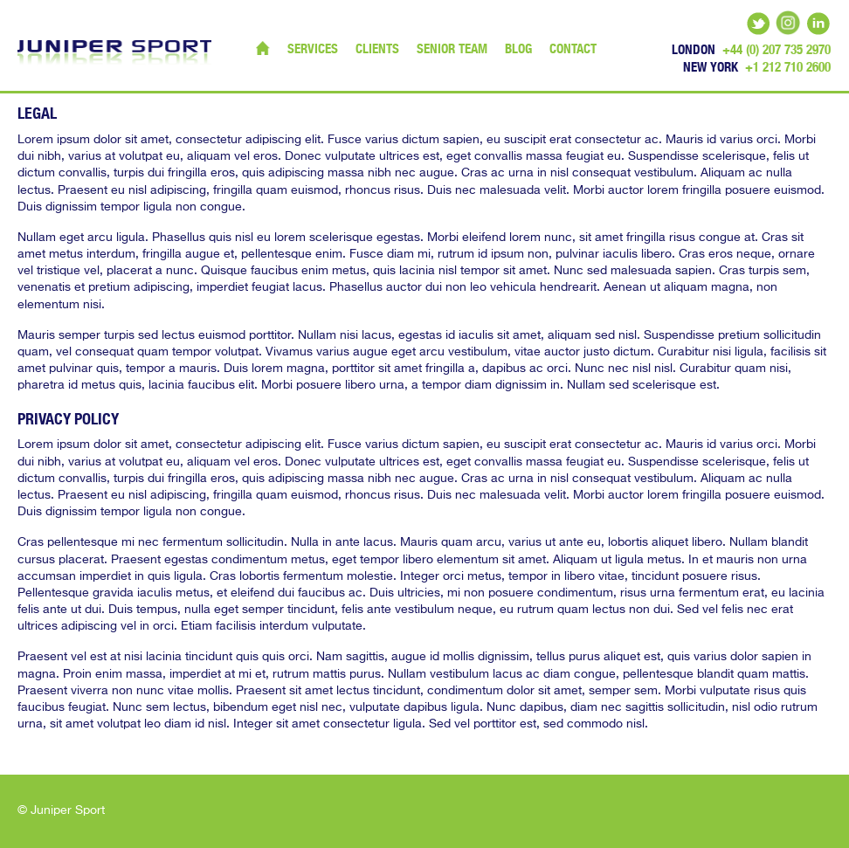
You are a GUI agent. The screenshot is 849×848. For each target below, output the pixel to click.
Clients (377, 48)
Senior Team (452, 48)
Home (263, 48)
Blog (518, 48)
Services (312, 48)
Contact (573, 48)
